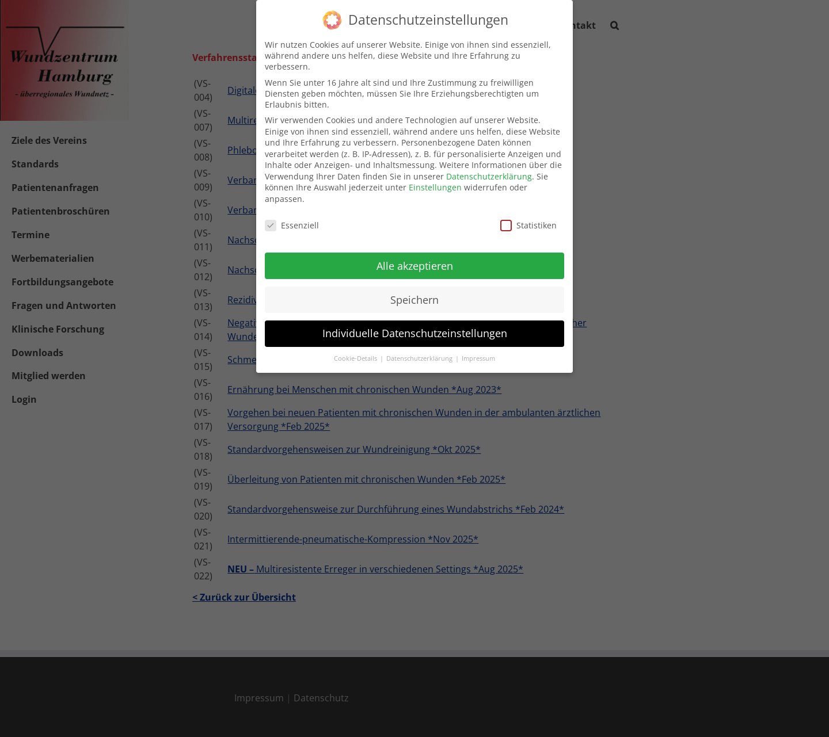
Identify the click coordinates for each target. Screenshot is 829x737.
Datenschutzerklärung (489, 172)
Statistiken (528, 221)
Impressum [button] (478, 355)
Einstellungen (435, 183)
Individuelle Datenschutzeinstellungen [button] (414, 330)
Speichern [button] (414, 296)
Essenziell (292, 221)
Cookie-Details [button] (356, 355)
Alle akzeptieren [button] (415, 262)
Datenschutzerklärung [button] (420, 355)
